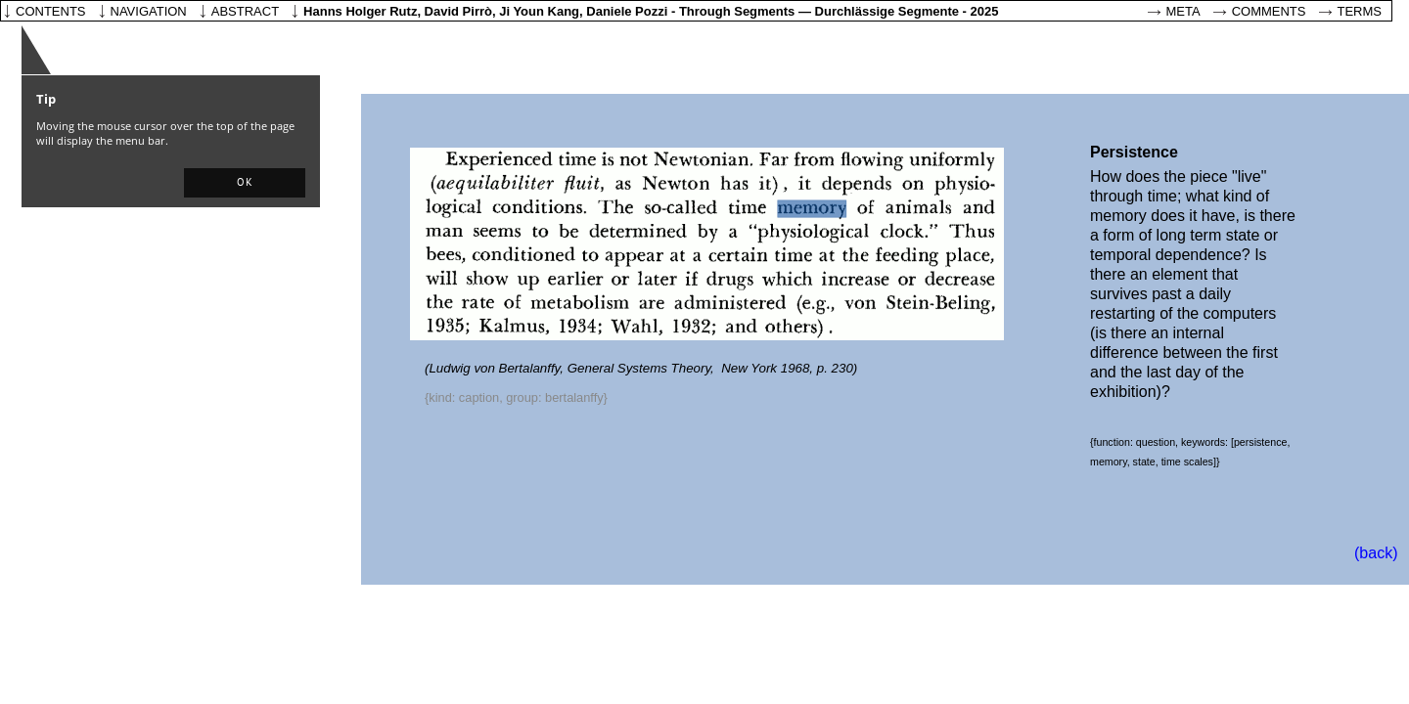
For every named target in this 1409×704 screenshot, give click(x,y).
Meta (1183, 11)
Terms (1360, 11)
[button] (244, 183)
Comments (1269, 11)
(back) (1375, 553)
